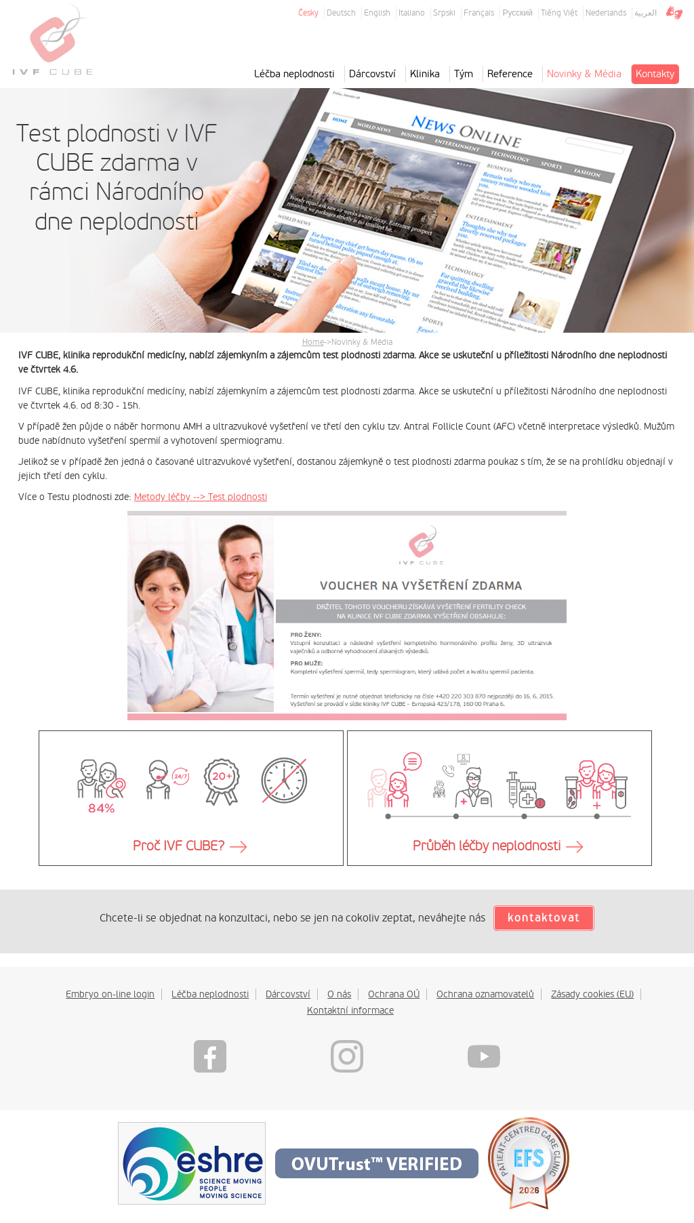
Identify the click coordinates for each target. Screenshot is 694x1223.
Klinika (425, 74)
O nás (339, 994)
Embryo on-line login (110, 994)
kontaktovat (544, 918)
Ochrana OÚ (394, 994)
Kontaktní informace (350, 1010)
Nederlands (606, 13)
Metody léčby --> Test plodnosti (200, 496)
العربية (645, 13)
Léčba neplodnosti (294, 74)
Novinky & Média (584, 74)
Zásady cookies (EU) (592, 994)
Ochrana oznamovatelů (485, 994)
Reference (510, 74)
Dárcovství (372, 74)
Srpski (444, 13)
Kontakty (655, 74)
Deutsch (341, 13)
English (377, 13)
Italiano (412, 13)
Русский (517, 13)
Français (479, 13)
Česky (308, 13)
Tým (463, 74)
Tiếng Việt (559, 13)
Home (313, 342)
